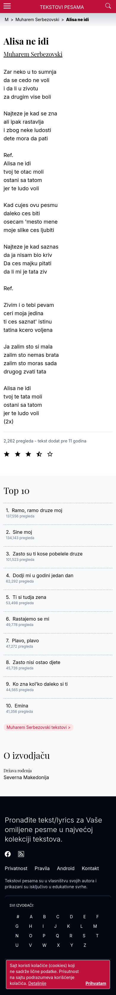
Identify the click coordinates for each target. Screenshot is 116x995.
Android (65, 868)
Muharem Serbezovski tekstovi (37, 727)
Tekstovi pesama (21, 880)
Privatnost (16, 868)
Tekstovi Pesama (62, 7)
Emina (21, 706)
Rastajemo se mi (31, 619)
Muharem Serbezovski (33, 54)
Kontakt (90, 868)
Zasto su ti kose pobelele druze (48, 554)
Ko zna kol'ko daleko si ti (40, 684)
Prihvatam (95, 983)
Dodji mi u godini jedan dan (43, 575)
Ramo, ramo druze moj (37, 510)
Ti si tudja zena (29, 597)
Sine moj (22, 532)
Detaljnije (37, 983)
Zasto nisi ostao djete (37, 662)
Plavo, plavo (25, 641)
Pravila (42, 868)
